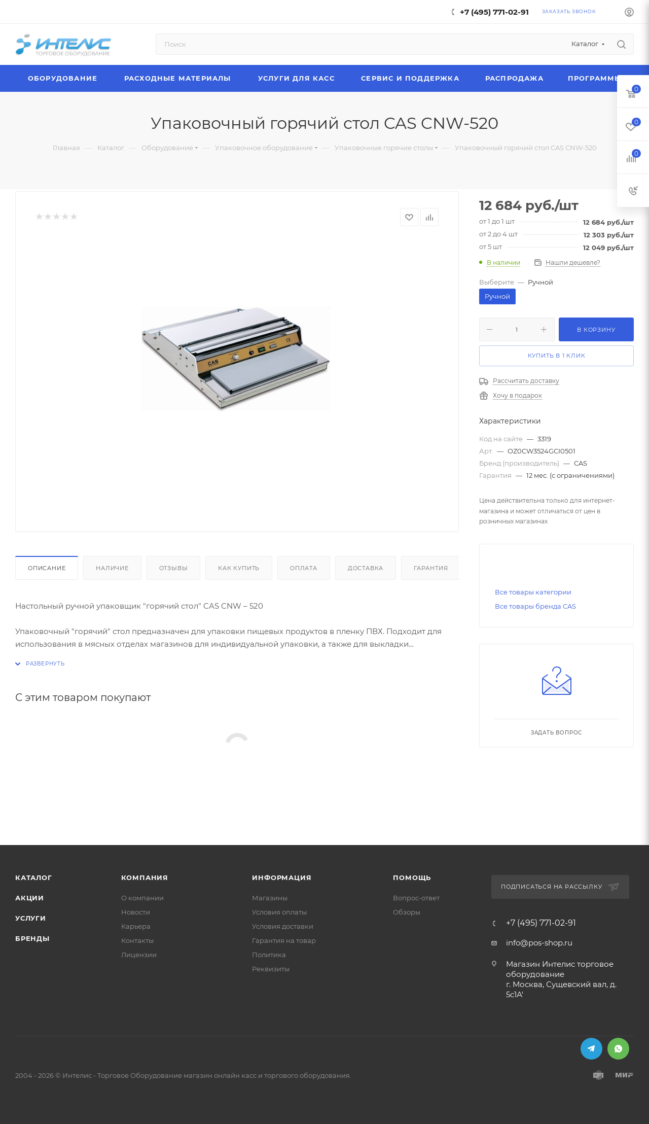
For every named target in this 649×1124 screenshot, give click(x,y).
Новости (135, 912)
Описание (46, 568)
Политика (269, 955)
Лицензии (139, 955)
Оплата (303, 568)
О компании (142, 898)
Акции (29, 898)
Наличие (112, 568)
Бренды (32, 938)
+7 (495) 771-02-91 (494, 12)
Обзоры (406, 912)
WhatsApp (618, 1049)
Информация (281, 877)
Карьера (136, 926)
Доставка (365, 568)
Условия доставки (282, 926)
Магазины (269, 898)
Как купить (239, 568)
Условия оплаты (279, 912)
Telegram (591, 1049)
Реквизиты (271, 969)
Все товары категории (533, 592)
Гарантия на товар (284, 940)
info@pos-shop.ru (539, 942)
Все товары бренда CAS (535, 606)
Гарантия (431, 568)
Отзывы (173, 568)
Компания (144, 877)
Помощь (412, 877)
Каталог (33, 877)
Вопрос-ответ (416, 898)
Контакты (137, 940)
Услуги (30, 918)
